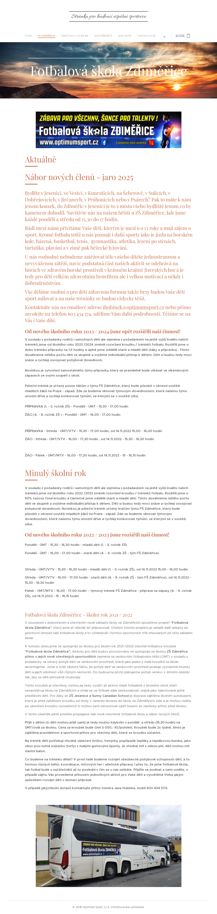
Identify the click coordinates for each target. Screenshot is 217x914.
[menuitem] (66, 35)
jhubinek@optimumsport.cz (133, 307)
